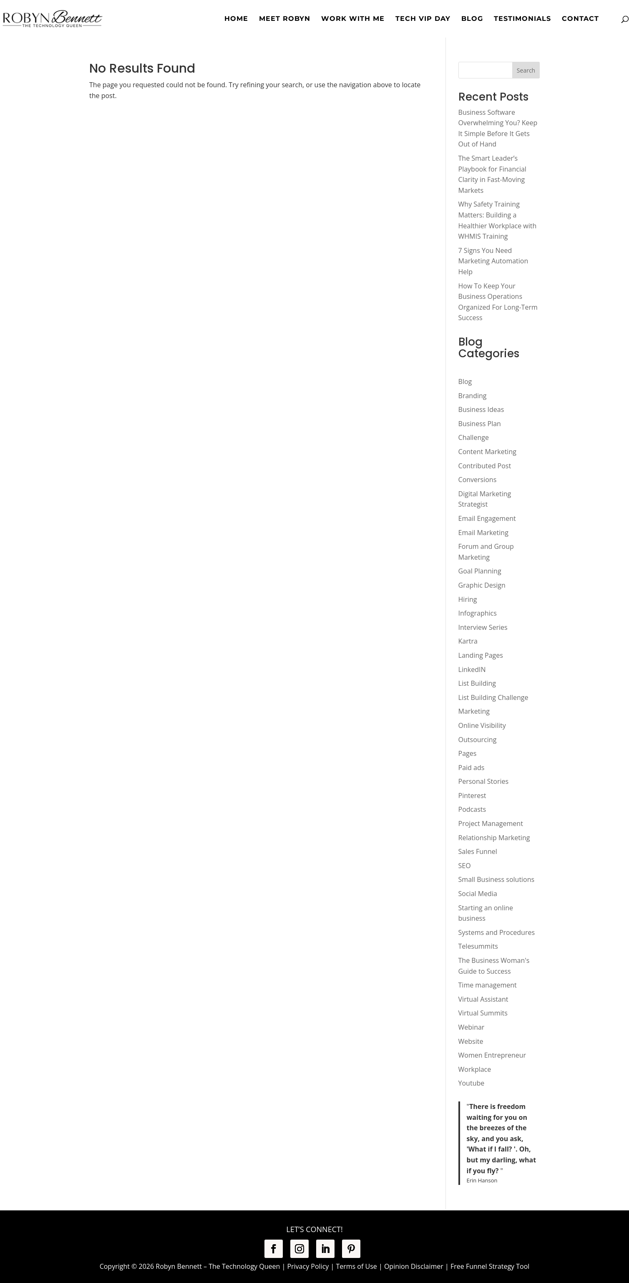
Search (526, 70)
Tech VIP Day (422, 19)
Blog (472, 19)
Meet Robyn (284, 19)
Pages (467, 753)
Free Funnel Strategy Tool (489, 1266)
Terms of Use (356, 1266)
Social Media (477, 893)
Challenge (473, 437)
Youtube (471, 1083)
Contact (580, 19)
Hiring (467, 599)
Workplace (474, 1069)
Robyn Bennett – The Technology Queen (218, 1266)
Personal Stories (483, 781)
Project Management (490, 823)
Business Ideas (481, 409)
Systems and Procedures (496, 932)
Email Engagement (487, 518)
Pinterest (472, 795)
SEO (464, 865)
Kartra (468, 641)
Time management (487, 985)
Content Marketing (487, 451)
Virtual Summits (483, 1013)
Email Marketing (483, 532)
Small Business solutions (496, 879)
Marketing (474, 711)
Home (236, 19)
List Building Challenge (493, 697)
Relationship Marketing (494, 837)
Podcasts (472, 809)
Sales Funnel (477, 851)
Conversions (477, 479)
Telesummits (478, 946)
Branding (472, 395)
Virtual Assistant (483, 999)
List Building (477, 683)
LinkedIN (472, 669)
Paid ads (471, 767)
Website (470, 1041)
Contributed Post (484, 465)
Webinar (471, 1027)
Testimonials (522, 19)
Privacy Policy (308, 1266)
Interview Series (483, 627)
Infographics (477, 613)
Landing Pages (480, 655)
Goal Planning (479, 571)
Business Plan (479, 423)
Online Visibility (482, 725)
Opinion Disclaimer (413, 1266)
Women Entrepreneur (492, 1055)
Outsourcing (477, 739)
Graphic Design (482, 585)
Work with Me (353, 19)
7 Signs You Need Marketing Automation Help (493, 261)
